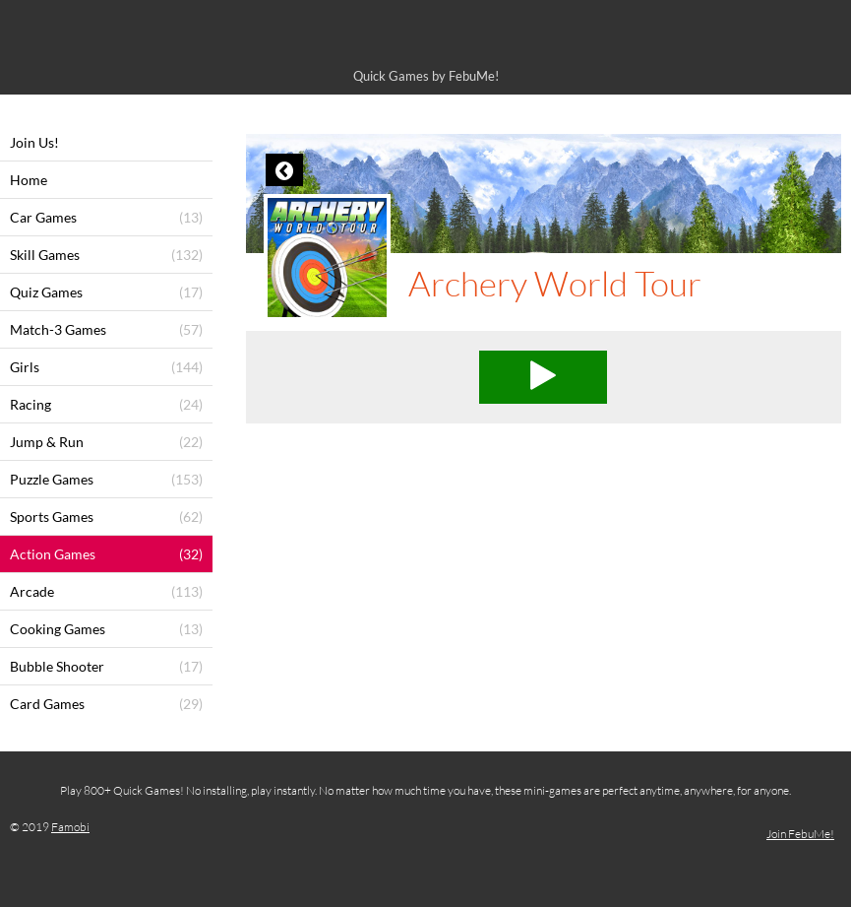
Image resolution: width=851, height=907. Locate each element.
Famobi (70, 826)
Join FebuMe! (800, 833)
